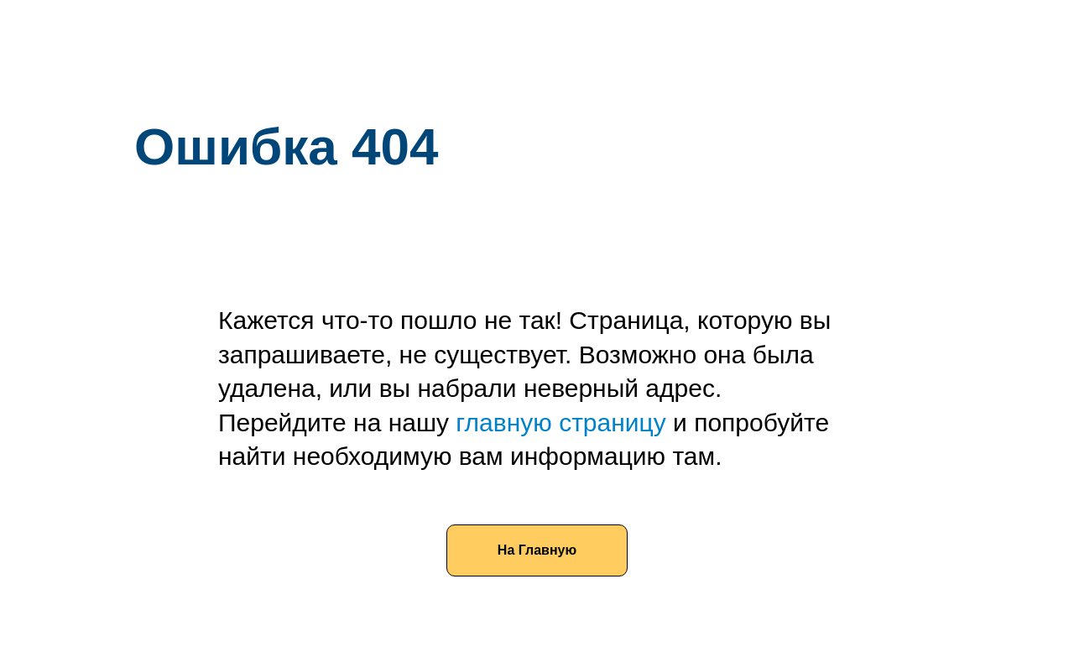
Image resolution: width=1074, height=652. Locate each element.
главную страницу (560, 422)
